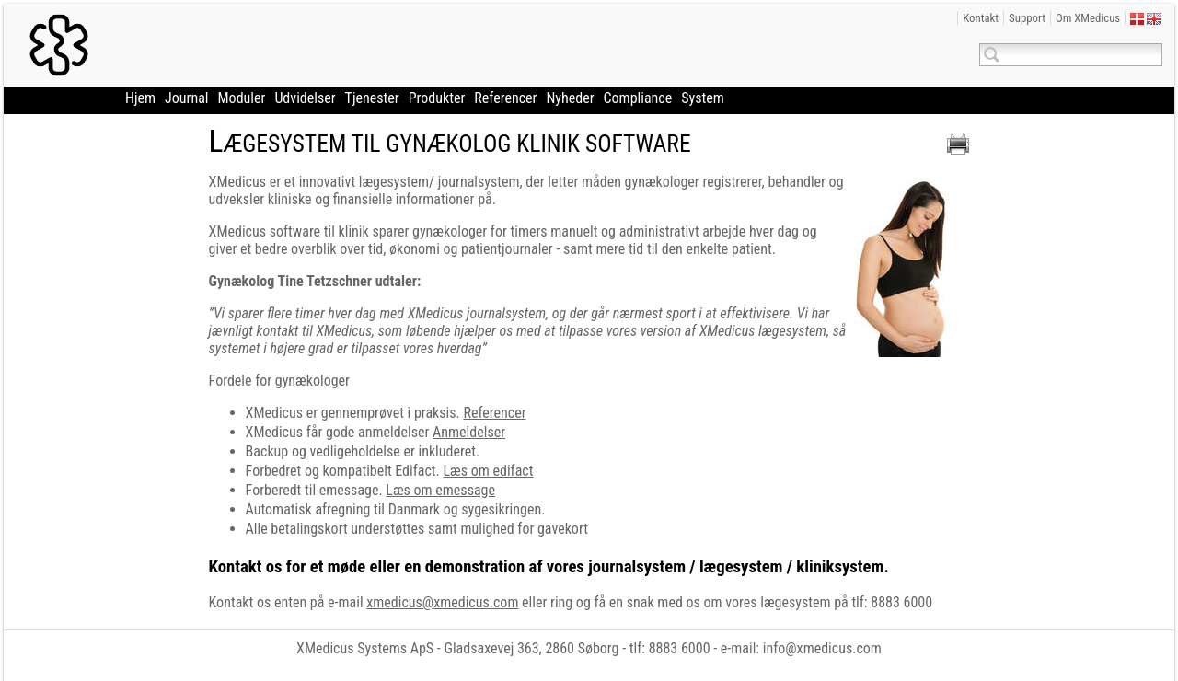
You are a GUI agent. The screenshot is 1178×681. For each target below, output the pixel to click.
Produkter (437, 98)
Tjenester (372, 98)
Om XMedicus (1088, 18)
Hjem (140, 98)
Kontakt (981, 18)
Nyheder (570, 98)
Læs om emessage (440, 490)
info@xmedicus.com (822, 648)
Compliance (638, 98)
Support (1027, 18)
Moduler (242, 98)
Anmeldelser (469, 432)
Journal (186, 98)
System (702, 98)
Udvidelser (304, 98)
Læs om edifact (488, 470)
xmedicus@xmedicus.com (442, 602)
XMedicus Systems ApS (364, 648)
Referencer (505, 98)
